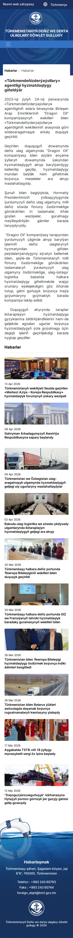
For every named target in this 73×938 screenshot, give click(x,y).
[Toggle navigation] (8, 44)
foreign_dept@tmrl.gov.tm (36, 893)
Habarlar (10, 70)
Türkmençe (58, 5)
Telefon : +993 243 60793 (36, 882)
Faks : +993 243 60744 (36, 887)
